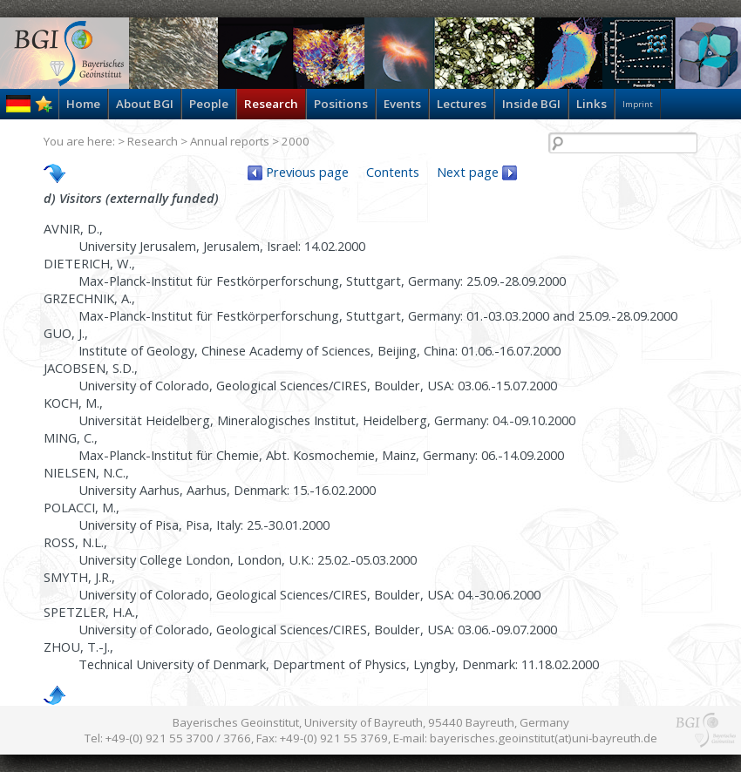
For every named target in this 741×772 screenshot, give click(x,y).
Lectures (461, 104)
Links (591, 104)
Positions (341, 104)
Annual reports (229, 141)
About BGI (144, 104)
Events (402, 104)
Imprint (637, 104)
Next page (477, 171)
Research (271, 104)
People (208, 104)
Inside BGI (531, 104)
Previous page (298, 171)
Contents (392, 171)
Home (83, 104)
